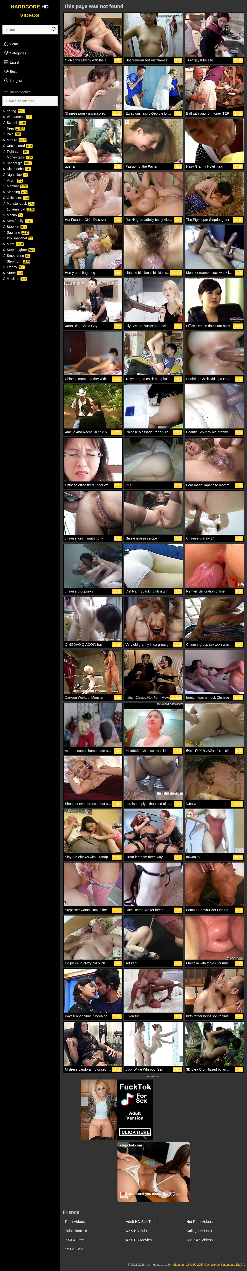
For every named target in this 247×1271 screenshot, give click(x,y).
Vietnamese (17, 117)
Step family (17, 221)
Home (11, 43)
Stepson (14, 227)
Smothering (16, 255)
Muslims (14, 279)
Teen (13, 128)
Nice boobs (16, 169)
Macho (12, 215)
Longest (13, 80)
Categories (15, 53)
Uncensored (17, 146)
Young (13, 111)
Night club (15, 175)
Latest (11, 62)
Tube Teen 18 (76, 1231)
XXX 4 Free (74, 1240)
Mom (13, 244)
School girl (17, 163)
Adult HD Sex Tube (141, 1221)
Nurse (12, 273)
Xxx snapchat (17, 238)
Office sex (15, 198)
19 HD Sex (74, 1249)
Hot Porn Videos (199, 1221)
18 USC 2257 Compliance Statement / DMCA (215, 1264)
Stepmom (16, 261)
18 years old (18, 209)
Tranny (13, 267)
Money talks (17, 157)
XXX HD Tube (137, 1231)
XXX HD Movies (139, 1240)
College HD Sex (199, 1231)
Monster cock (18, 203)
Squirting (15, 232)
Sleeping (14, 192)
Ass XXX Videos (199, 1240)
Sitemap (178, 1264)
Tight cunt (15, 151)
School (14, 123)
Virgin (12, 180)
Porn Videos (75, 1221)
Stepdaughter (18, 250)
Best (10, 71)
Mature (14, 140)
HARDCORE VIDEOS (30, 11)
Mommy (15, 186)
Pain (11, 134)
